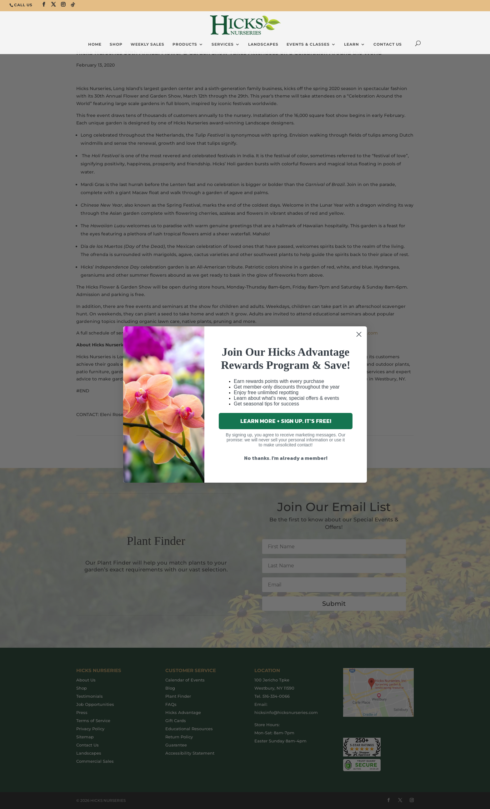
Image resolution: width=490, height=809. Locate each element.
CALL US (23, 5)
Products (184, 44)
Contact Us (387, 44)
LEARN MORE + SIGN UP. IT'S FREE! (285, 421)
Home (95, 44)
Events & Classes (308, 44)
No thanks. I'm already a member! (286, 458)
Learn (351, 44)
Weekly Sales (147, 44)
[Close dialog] (358, 334)
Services (223, 44)
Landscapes (263, 44)
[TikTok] (73, 5)
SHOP (116, 44)
